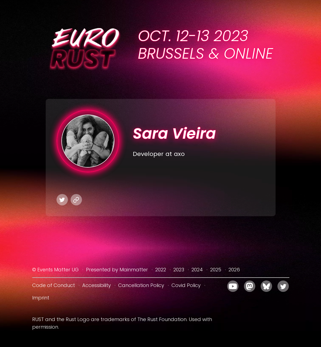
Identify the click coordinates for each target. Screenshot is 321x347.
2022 (160, 269)
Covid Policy (186, 285)
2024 (197, 269)
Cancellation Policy (141, 285)
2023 (178, 269)
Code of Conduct (53, 285)
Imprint (40, 297)
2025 (215, 269)
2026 (234, 269)
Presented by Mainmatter (117, 269)
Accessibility (96, 285)
